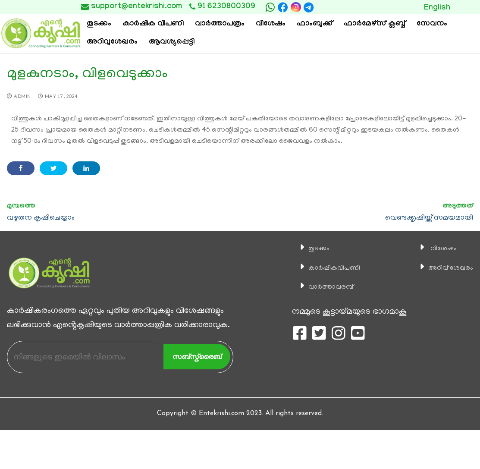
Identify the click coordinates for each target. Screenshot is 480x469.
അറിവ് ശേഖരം (445, 268)
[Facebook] (283, 7)
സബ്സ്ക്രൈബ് (197, 356)
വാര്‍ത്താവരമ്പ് (325, 287)
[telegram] (309, 7)
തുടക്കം (310, 248)
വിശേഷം (435, 248)
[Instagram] (296, 7)
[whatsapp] (270, 7)
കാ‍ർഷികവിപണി (329, 268)
